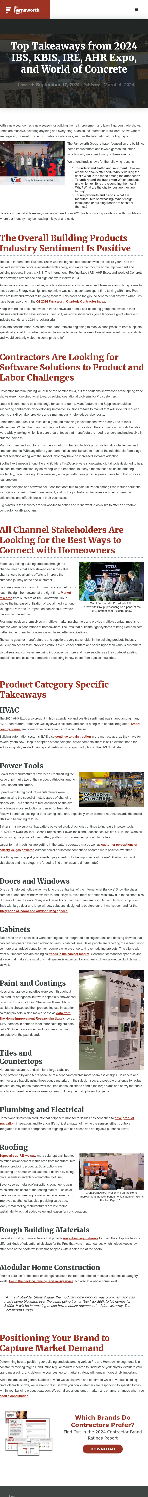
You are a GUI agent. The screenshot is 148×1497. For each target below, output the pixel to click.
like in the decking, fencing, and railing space (41, 1281)
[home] (23, 10)
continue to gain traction (73, 737)
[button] (136, 9)
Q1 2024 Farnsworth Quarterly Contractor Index (70, 302)
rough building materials (80, 1238)
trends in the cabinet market (69, 954)
